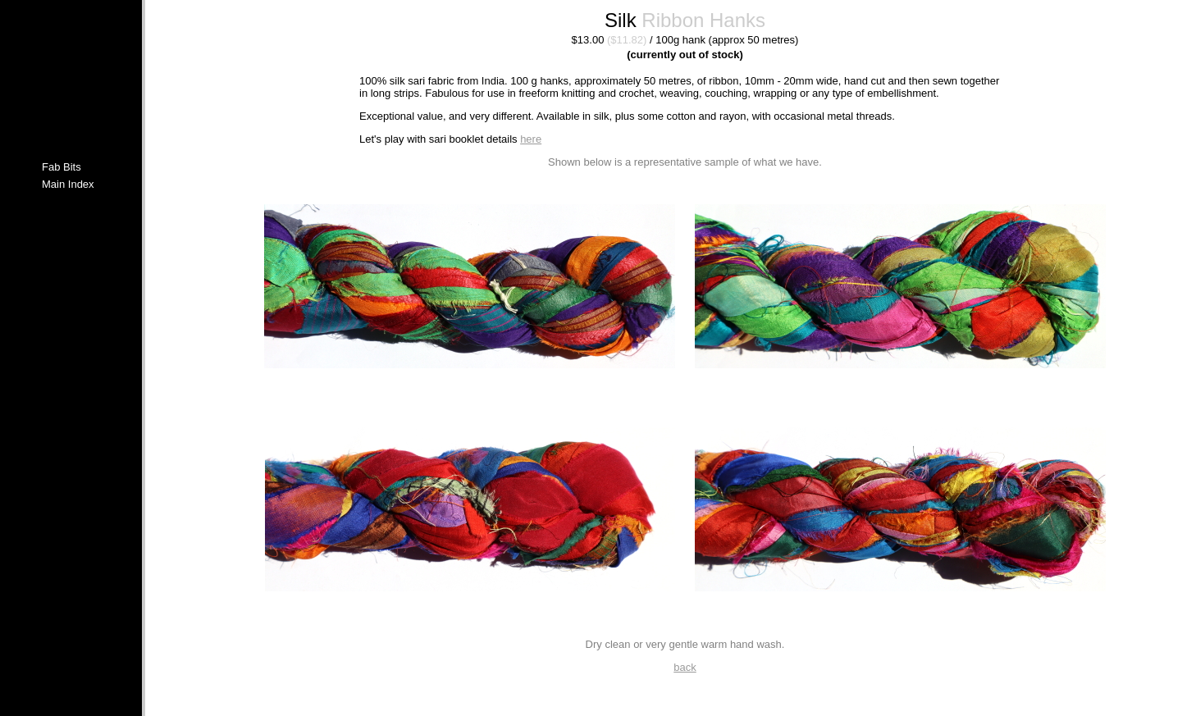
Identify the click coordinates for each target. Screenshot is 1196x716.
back (684, 667)
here (530, 139)
